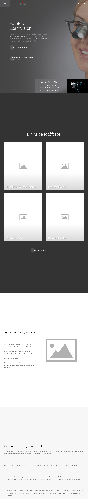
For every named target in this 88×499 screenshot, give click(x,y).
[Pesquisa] (84, 3)
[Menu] (5, 3)
